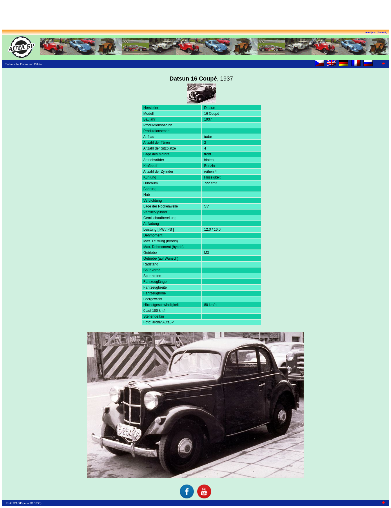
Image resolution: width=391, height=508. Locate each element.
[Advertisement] (195, 15)
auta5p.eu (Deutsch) (376, 32)
